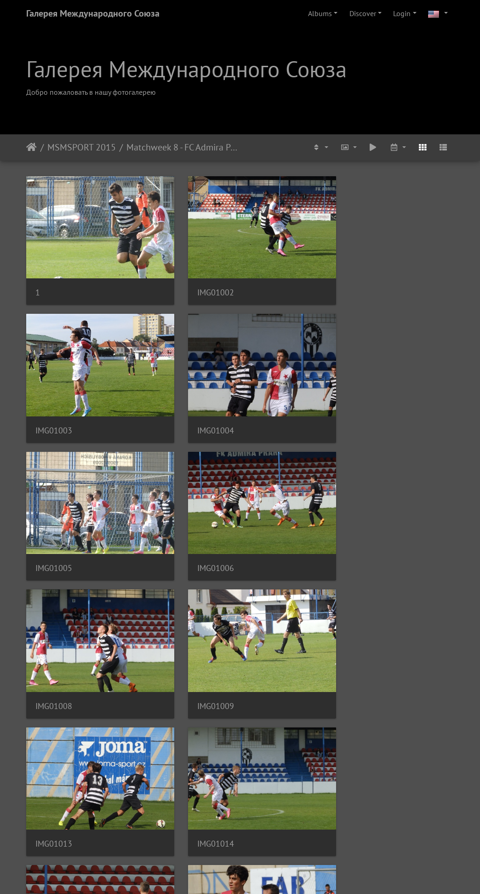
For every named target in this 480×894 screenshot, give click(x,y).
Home (31, 147)
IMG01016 (348, 665)
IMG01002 (201, 282)
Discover (362, 13)
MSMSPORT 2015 (81, 147)
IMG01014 (53, 665)
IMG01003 (348, 282)
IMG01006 (348, 410)
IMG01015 (201, 665)
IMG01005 (201, 410)
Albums (320, 13)
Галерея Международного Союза (93, 13)
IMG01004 (53, 410)
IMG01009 (201, 537)
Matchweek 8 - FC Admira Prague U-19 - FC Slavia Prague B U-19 (183, 147)
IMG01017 (53, 792)
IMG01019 (348, 792)
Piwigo (259, 874)
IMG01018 (201, 792)
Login (402, 13)
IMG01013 (348, 537)
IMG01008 (53, 537)
